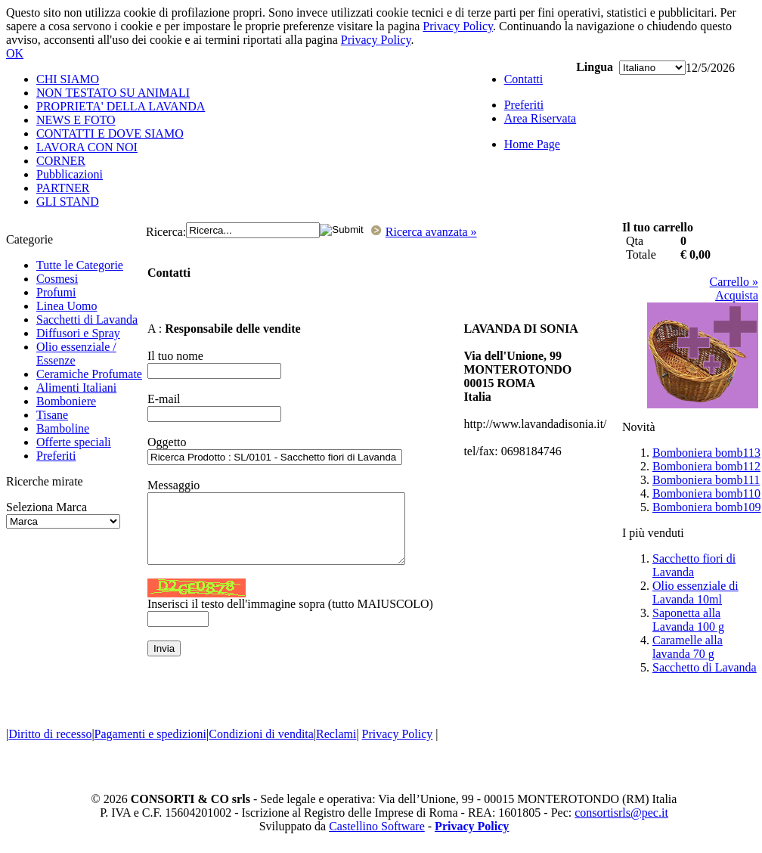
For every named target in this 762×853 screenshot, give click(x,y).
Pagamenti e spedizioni (150, 733)
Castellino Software (377, 826)
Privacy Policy (458, 26)
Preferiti (56, 455)
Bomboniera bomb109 (706, 507)
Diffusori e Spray (78, 333)
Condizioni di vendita (261, 733)
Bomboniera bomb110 (706, 493)
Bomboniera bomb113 (706, 452)
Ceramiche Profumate (89, 374)
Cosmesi (57, 278)
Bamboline (62, 428)
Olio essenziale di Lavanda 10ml (695, 592)
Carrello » (734, 281)
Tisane (52, 414)
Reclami (336, 733)
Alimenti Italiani (76, 387)
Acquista (736, 295)
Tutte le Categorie (79, 265)
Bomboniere (66, 401)
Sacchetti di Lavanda (87, 319)
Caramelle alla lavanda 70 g (687, 647)
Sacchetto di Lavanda (704, 667)
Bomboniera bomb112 (706, 466)
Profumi (56, 292)
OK (14, 53)
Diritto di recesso (49, 733)
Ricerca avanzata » (431, 231)
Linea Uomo (66, 305)
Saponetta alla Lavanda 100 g (688, 619)
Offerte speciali (73, 442)
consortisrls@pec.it (621, 812)
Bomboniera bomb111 (706, 479)
